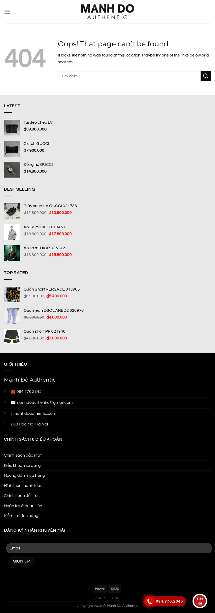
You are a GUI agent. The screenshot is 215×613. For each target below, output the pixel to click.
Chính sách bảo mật (23, 455)
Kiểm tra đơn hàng (21, 516)
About (101, 598)
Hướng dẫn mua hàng (24, 475)
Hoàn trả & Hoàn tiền (23, 506)
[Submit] (206, 76)
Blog (115, 598)
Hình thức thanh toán (23, 486)
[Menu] (7, 11)
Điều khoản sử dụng (22, 465)
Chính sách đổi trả (21, 495)
